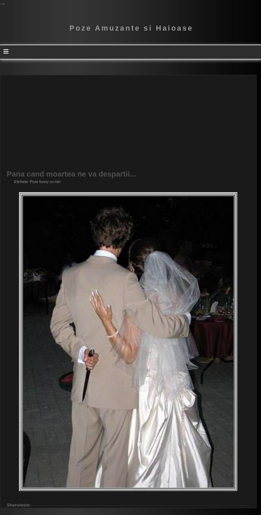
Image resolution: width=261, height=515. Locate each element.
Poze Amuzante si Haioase (131, 28)
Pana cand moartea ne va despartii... (71, 174)
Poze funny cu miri (45, 182)
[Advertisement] (128, 122)
